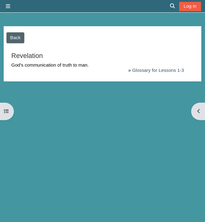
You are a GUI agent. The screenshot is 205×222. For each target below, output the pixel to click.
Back (15, 37)
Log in (190, 6)
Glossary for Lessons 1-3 (158, 70)
